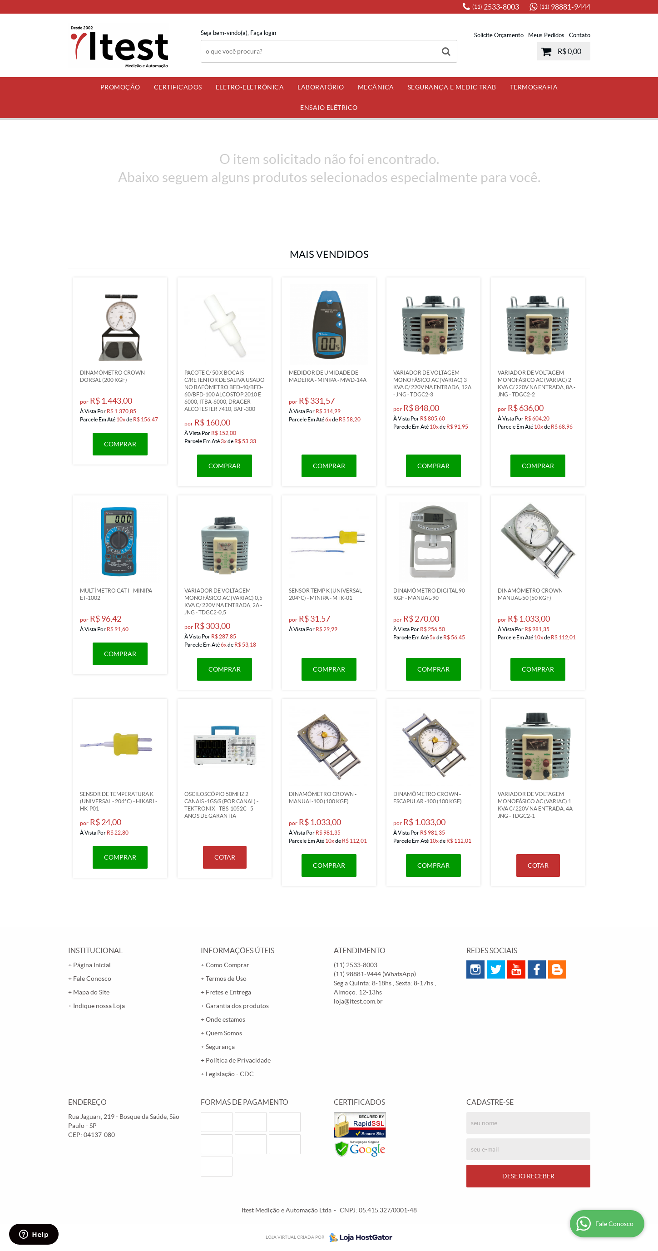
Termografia (534, 87)
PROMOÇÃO (120, 87)
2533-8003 (495, 7)
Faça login (263, 33)
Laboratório (320, 87)
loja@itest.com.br (358, 1001)
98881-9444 (564, 7)
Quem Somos (224, 1033)
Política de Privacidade (238, 1060)
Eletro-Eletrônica (250, 87)
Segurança (220, 1046)
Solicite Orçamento (499, 35)
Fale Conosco (92, 978)
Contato (579, 35)
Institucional (95, 950)
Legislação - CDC (230, 1074)
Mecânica (376, 87)
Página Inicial (92, 965)
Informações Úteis (237, 950)
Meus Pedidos (546, 35)
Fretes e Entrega (228, 992)
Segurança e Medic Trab (452, 87)
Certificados (178, 87)
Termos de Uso (226, 978)
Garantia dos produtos (237, 1005)
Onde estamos (225, 1019)
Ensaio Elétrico (329, 107)
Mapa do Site (91, 992)
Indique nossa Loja (99, 1005)
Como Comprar (227, 965)
